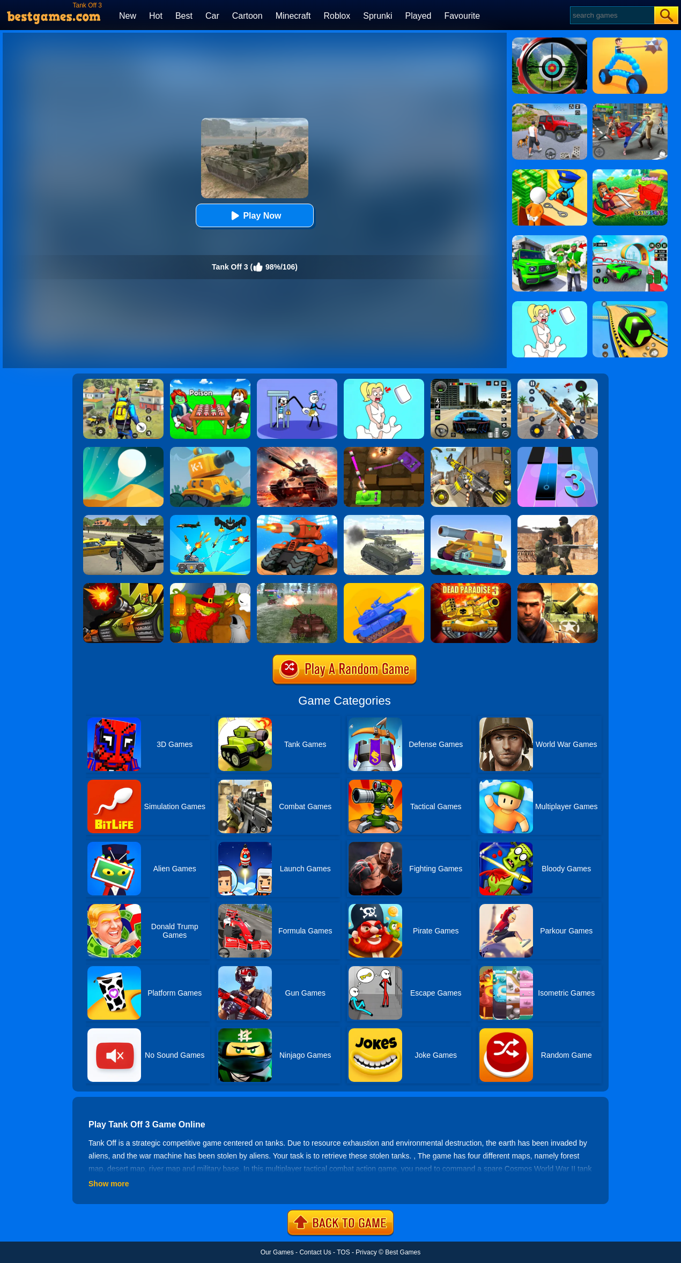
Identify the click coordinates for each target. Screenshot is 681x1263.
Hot (155, 15)
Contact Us (315, 1252)
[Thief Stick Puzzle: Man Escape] (297, 382)
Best (184, 15)
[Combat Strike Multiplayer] (557, 518)
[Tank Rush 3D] (297, 518)
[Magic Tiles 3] (557, 450)
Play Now (254, 215)
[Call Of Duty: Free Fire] (471, 450)
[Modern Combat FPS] (557, 587)
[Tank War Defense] (210, 518)
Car (212, 15)
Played (418, 15)
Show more (108, 1183)
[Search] (611, 15)
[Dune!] (123, 450)
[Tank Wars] (123, 587)
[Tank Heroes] (384, 450)
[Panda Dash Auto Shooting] (557, 382)
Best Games (402, 1252)
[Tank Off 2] (297, 587)
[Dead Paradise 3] (471, 587)
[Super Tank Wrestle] (471, 518)
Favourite (462, 15)
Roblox (336, 15)
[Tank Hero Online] (210, 450)
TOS (343, 1252)
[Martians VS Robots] (210, 587)
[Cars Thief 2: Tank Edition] (123, 518)
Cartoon (247, 15)
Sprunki (377, 15)
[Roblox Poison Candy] (210, 382)
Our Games (277, 1252)
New (127, 15)
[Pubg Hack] (123, 382)
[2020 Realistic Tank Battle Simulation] (384, 518)
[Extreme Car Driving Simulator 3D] (471, 382)
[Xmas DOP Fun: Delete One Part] (384, 382)
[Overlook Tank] (297, 450)
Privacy (366, 1252)
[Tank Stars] (384, 587)
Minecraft (293, 15)
